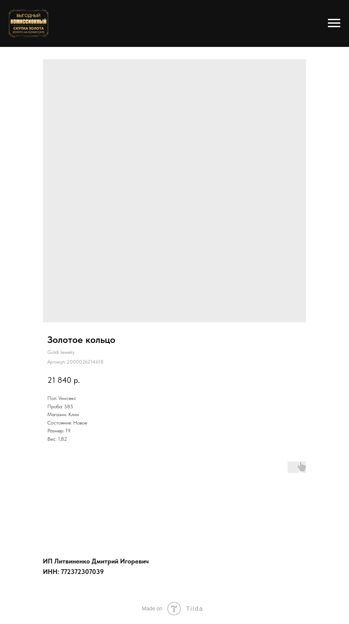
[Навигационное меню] (334, 23)
